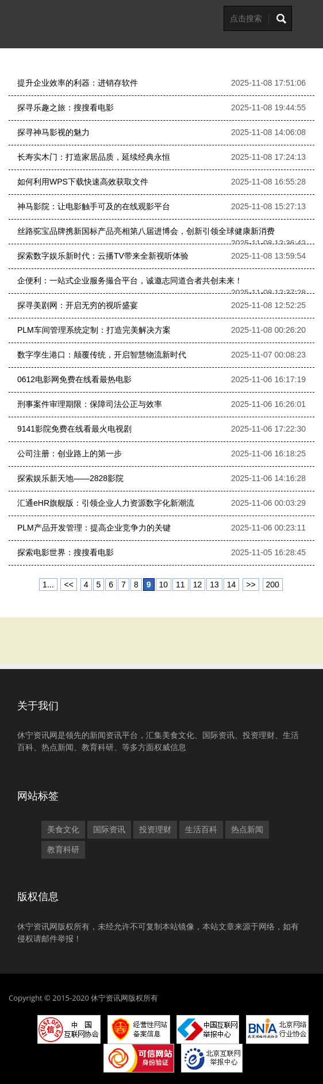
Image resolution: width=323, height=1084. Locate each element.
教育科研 (63, 849)
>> (250, 584)
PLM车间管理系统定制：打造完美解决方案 (94, 330)
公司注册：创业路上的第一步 (69, 453)
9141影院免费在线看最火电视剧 (74, 428)
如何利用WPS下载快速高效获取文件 (82, 181)
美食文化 (63, 829)
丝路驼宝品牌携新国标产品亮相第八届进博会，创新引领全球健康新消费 (146, 231)
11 (180, 584)
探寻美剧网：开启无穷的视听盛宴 (77, 305)
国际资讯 (109, 829)
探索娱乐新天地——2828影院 (70, 478)
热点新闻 (247, 829)
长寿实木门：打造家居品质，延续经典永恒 (93, 157)
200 (272, 584)
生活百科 (201, 829)
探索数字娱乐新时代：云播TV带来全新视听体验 (103, 255)
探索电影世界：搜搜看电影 (65, 552)
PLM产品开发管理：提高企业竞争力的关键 (94, 527)
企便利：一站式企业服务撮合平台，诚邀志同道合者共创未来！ (130, 280)
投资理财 (155, 829)
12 (197, 584)
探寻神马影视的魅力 (53, 132)
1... (48, 584)
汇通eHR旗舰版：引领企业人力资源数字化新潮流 (105, 503)
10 (163, 584)
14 (231, 584)
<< (68, 584)
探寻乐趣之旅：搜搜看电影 (65, 107)
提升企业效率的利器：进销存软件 (77, 82)
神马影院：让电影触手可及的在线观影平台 (93, 206)
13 (214, 584)
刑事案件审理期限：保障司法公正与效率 (89, 404)
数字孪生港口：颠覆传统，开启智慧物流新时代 (101, 354)
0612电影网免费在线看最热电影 (74, 379)
